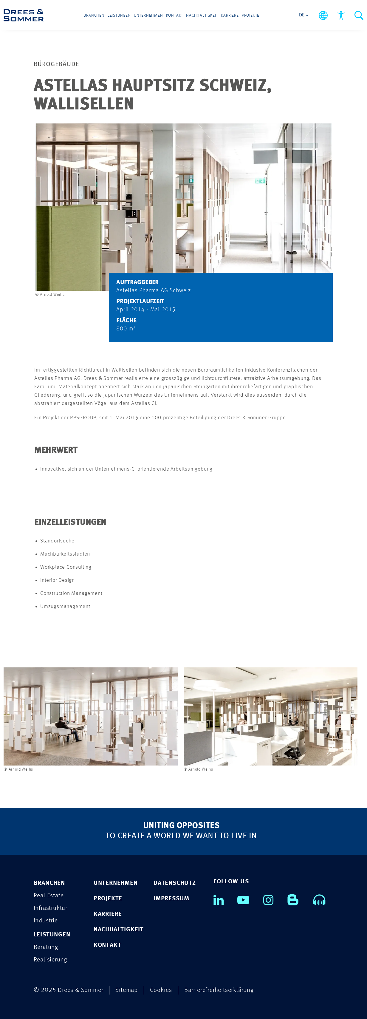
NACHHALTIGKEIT (119, 930)
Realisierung (50, 960)
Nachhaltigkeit (202, 15)
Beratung (46, 947)
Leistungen (119, 15)
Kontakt (174, 15)
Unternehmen (148, 15)
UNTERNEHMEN (116, 883)
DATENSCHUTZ (175, 883)
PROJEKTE (108, 899)
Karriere (230, 15)
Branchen (93, 15)
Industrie (46, 921)
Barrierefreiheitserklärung (219, 990)
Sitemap (126, 990)
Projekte (250, 15)
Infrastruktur (50, 908)
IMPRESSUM (171, 899)
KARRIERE (108, 914)
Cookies (161, 990)
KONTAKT (107, 945)
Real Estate (49, 896)
